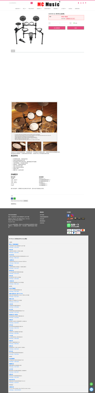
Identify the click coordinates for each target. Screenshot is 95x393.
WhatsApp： (11, 389)
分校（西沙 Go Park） (18, 293)
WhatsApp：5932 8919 (14, 354)
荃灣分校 (11, 319)
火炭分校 (11, 304)
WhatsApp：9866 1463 (14, 257)
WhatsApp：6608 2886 (14, 338)
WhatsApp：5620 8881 (14, 333)
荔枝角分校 (11, 270)
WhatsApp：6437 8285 (14, 291)
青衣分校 (11, 351)
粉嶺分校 (11, 340)
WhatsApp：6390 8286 (14, 361)
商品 (24, 8)
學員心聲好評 (31, 8)
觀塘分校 (11, 265)
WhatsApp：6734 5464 (14, 317)
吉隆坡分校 (11, 387)
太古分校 (11, 369)
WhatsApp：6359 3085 (14, 278)
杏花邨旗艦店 (12, 358)
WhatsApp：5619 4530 (14, 247)
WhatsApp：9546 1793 (14, 328)
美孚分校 (11, 275)
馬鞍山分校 (11, 298)
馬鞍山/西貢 (11, 293)
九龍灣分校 (11, 260)
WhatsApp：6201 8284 (14, 377)
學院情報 (56, 8)
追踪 (75, 28)
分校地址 (70, 8)
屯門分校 (11, 325)
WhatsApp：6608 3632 (14, 343)
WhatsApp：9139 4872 (14, 322)
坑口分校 (11, 309)
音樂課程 (39, 8)
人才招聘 (63, 8)
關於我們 (18, 8)
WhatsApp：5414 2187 (14, 268)
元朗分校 (11, 330)
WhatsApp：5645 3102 (14, 348)
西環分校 (11, 374)
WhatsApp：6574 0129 (14, 273)
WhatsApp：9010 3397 (14, 296)
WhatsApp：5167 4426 (14, 366)
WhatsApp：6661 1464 (14, 283)
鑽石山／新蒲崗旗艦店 (13, 244)
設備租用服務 (47, 8)
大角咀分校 (11, 281)
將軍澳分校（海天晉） (13, 314)
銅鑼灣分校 (11, 363)
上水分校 (11, 335)
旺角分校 (11, 249)
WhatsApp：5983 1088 (14, 263)
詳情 (13, 51)
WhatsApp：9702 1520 (14, 312)
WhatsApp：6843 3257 (14, 372)
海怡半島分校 (12, 379)
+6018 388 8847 (17, 389)
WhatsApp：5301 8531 (14, 252)
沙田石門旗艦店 (12, 288)
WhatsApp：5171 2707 (14, 301)
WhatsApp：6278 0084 (14, 307)
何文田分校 (11, 254)
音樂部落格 (77, 8)
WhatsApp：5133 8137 (14, 382)
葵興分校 (11, 346)
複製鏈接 (26, 200)
